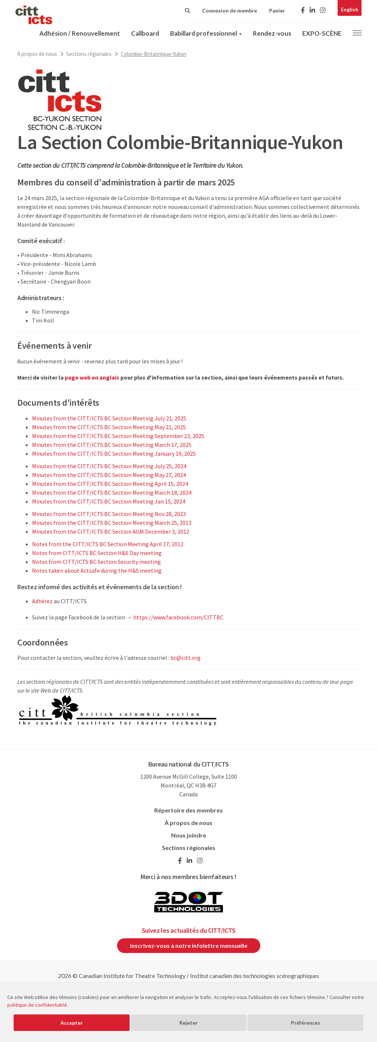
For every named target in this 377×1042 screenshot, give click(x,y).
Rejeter (188, 1023)
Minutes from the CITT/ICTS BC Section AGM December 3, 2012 (110, 531)
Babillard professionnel (206, 33)
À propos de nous (37, 53)
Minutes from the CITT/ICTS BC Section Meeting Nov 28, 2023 (109, 514)
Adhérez (42, 601)
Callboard (145, 33)
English (349, 9)
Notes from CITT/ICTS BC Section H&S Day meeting (97, 552)
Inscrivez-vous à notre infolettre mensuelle (188, 945)
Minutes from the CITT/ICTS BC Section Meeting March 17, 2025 (111, 444)
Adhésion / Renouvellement (79, 33)
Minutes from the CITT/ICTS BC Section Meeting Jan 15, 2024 (108, 501)
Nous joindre (188, 835)
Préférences (305, 1023)
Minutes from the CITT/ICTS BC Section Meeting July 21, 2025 (109, 418)
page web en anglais (92, 377)
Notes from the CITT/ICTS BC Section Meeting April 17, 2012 (107, 544)
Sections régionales (89, 53)
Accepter (71, 1023)
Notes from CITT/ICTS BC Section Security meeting (96, 561)
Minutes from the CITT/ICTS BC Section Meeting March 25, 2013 (111, 522)
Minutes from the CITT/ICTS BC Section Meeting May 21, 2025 (109, 427)
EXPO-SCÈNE (322, 33)
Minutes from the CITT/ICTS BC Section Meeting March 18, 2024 (111, 492)
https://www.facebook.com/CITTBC (178, 617)
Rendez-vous (272, 33)
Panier (277, 10)
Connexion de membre (229, 10)
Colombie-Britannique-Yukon (153, 53)
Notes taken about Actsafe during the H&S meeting (97, 570)
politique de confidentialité (37, 1005)
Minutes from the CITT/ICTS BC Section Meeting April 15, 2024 (110, 483)
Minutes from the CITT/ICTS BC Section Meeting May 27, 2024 (109, 475)
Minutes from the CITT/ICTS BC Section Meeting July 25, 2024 (109, 466)
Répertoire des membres (188, 810)
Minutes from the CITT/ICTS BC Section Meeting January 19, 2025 (114, 453)
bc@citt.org (185, 657)
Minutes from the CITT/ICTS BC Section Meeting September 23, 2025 (118, 436)
